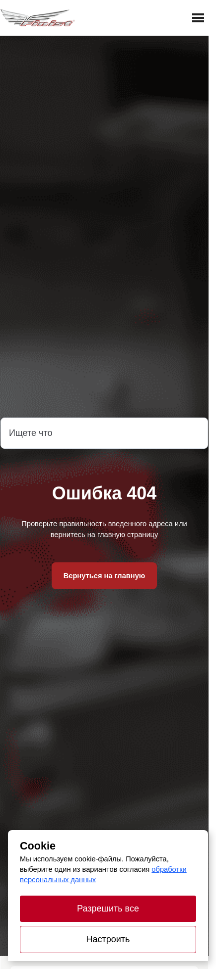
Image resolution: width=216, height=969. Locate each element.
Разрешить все (108, 908)
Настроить (108, 939)
